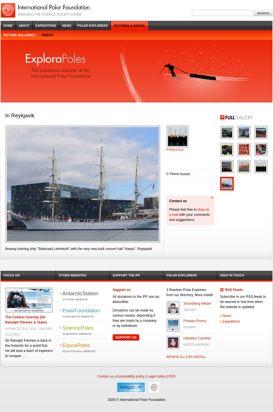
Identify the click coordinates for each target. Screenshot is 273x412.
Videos (47, 35)
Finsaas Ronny (194, 321)
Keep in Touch (232, 275)
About (23, 25)
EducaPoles (85, 348)
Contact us (106, 376)
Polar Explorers (92, 25)
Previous (176, 149)
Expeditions (46, 25)
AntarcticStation (85, 296)
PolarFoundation (85, 313)
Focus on (11, 275)
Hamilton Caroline (196, 338)
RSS (172, 376)
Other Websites (72, 275)
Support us (122, 290)
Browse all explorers (184, 356)
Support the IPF (126, 275)
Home (8, 25)
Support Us (125, 337)
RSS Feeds (234, 290)
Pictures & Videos (129, 25)
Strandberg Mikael (197, 304)
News (66, 25)
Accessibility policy (130, 376)
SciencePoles (85, 330)
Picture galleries (19, 35)
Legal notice (156, 376)
